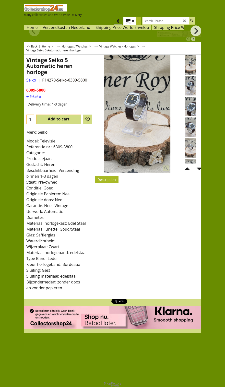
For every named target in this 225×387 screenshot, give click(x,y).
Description (106, 179)
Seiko (31, 80)
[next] (193, 39)
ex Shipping (33, 96)
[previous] (188, 39)
